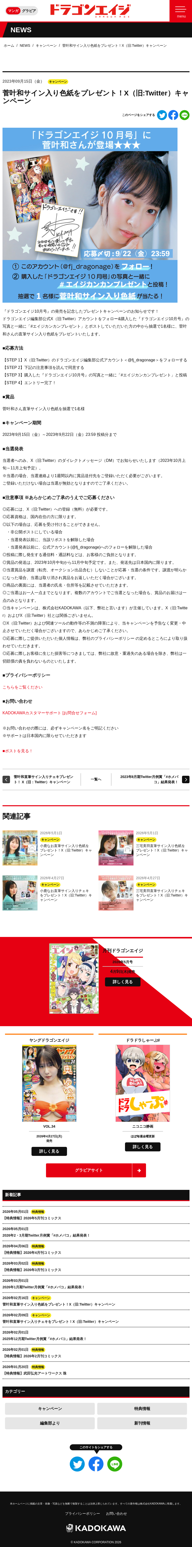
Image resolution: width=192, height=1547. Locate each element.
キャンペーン (46, 45)
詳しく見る (123, 982)
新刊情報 (142, 1423)
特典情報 (142, 1409)
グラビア (29, 11)
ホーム (9, 45)
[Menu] (181, 10)
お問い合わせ (116, 1514)
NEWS (25, 45)
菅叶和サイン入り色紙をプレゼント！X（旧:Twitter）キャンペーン (114, 45)
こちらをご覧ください (22, 687)
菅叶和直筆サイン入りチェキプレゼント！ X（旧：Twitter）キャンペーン (43, 779)
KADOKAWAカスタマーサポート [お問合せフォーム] (49, 713)
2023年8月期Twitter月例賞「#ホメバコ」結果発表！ (149, 779)
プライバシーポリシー (82, 1514)
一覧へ (96, 779)
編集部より (50, 1423)
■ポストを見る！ (17, 751)
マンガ (13, 11)
